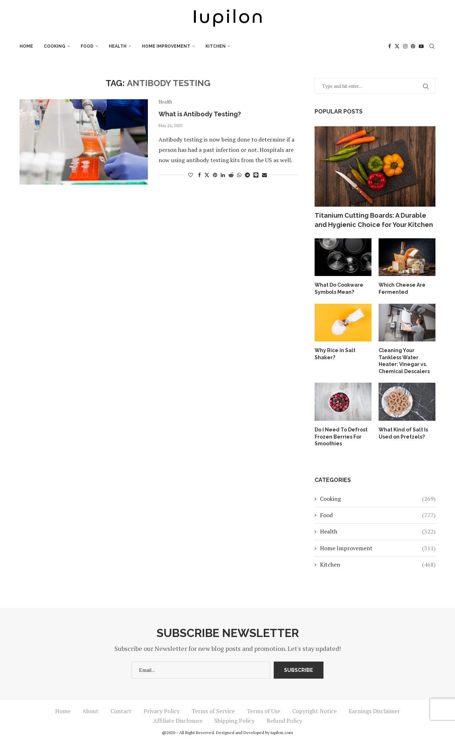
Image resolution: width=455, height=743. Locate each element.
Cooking (54, 46)
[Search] (431, 46)
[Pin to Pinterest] (215, 174)
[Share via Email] (264, 174)
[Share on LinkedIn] (223, 174)
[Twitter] (397, 46)
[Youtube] (421, 46)
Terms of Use (263, 711)
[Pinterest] (413, 46)
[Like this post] (190, 174)
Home (26, 46)
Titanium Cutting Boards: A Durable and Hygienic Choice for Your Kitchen (374, 220)
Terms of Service (213, 711)
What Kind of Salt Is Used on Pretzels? (403, 433)
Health (118, 46)
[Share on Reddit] (231, 174)
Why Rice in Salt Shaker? (335, 353)
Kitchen (215, 46)
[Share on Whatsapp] (239, 174)
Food (87, 46)
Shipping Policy (234, 721)
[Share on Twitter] (206, 174)
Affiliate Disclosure (177, 721)
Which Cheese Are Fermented (402, 288)
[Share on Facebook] (199, 174)
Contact (121, 711)
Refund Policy (284, 721)
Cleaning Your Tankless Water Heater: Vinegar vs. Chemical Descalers (404, 360)
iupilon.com (282, 732)
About (90, 711)
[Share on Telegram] (247, 174)
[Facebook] (389, 46)
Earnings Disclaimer (374, 711)
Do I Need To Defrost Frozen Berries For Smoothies (341, 436)
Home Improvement (166, 46)
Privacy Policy (162, 711)
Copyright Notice (314, 711)
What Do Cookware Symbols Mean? (339, 288)
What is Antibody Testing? (200, 114)
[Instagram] (405, 46)
